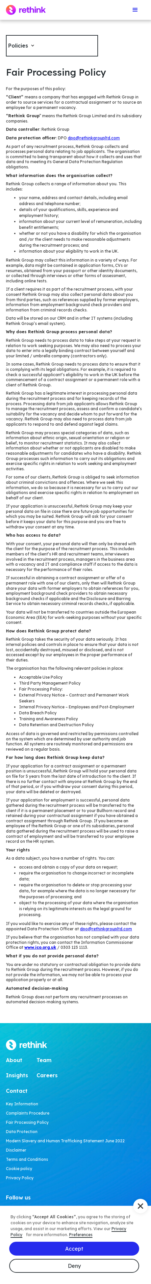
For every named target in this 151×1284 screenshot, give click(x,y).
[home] (26, 10)
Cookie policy (19, 1168)
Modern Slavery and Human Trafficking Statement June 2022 (65, 1140)
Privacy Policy (20, 1177)
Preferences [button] (80, 1234)
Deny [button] (74, 1266)
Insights (17, 1075)
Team (44, 1060)
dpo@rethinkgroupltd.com (94, 137)
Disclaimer (16, 1150)
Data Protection (22, 1131)
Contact (17, 1091)
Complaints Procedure (27, 1113)
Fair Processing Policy (27, 1122)
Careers (47, 1075)
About (14, 1060)
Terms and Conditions (27, 1159)
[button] (135, 10)
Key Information (22, 1103)
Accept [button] (74, 1248)
